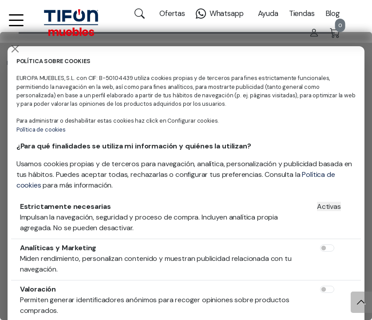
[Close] (15, 48)
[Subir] (361, 302)
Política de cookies (41, 129)
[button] (16, 26)
